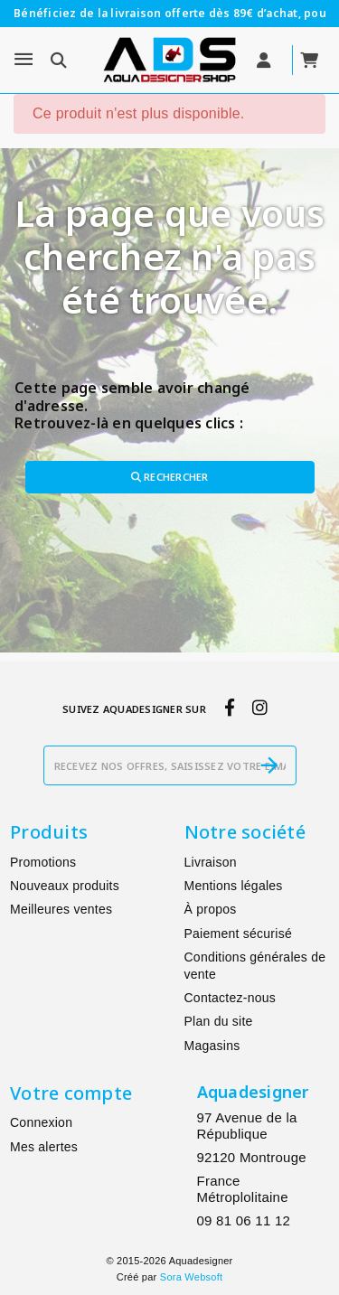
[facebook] (229, 708)
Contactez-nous (230, 997)
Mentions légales (233, 885)
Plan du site (218, 1021)
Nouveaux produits (64, 885)
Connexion (41, 1122)
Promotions (43, 862)
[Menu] (23, 59)
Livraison (210, 862)
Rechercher (170, 476)
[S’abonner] (269, 765)
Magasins (212, 1045)
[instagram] (259, 708)
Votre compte (71, 1093)
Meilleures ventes (61, 909)
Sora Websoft (191, 1277)
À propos (210, 909)
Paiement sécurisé (238, 933)
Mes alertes (44, 1147)
